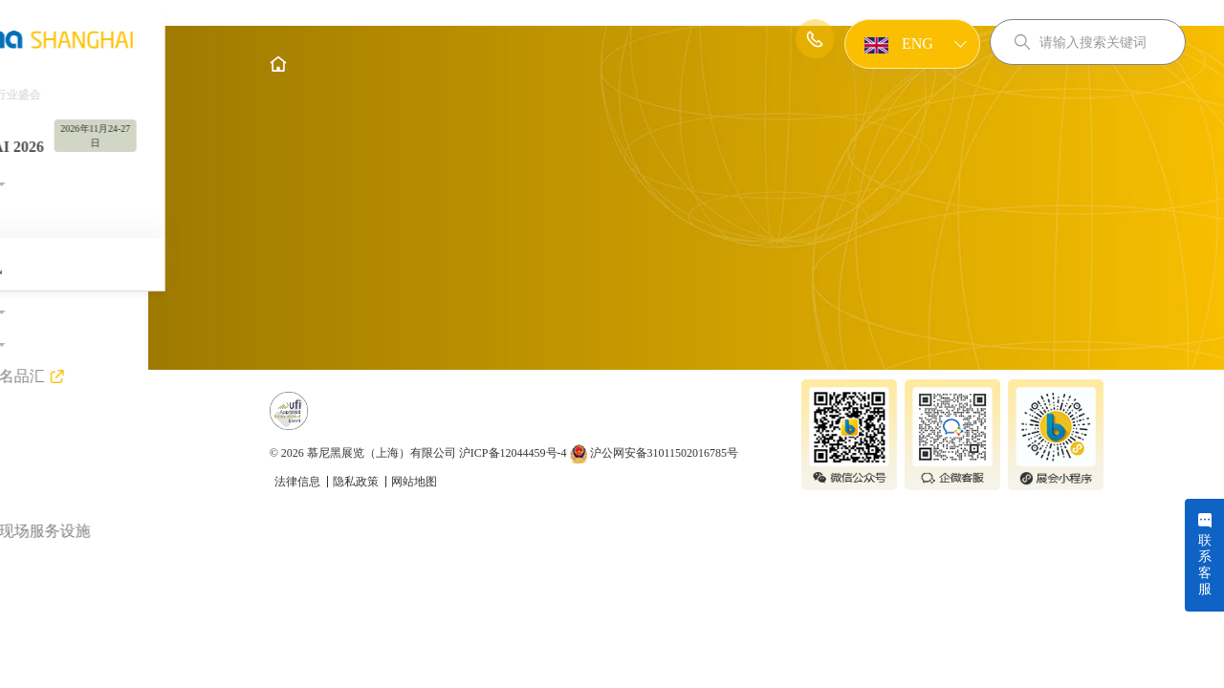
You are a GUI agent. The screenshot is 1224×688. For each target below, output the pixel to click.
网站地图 (473, 612)
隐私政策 (416, 612)
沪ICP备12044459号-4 (572, 584)
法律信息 (358, 612)
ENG (896, 44)
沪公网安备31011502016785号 (713, 584)
